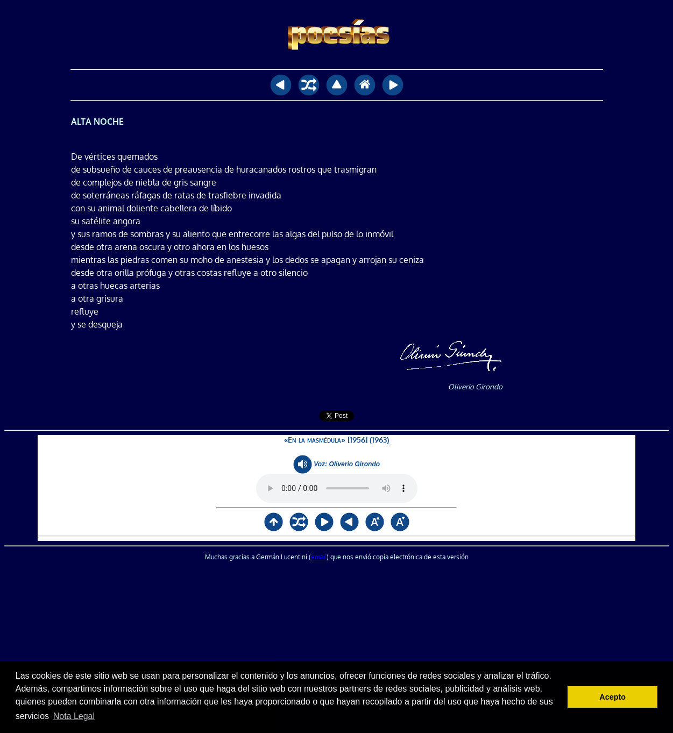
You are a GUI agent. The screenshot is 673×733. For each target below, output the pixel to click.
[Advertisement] (337, 648)
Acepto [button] (612, 697)
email (319, 557)
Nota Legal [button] (74, 716)
